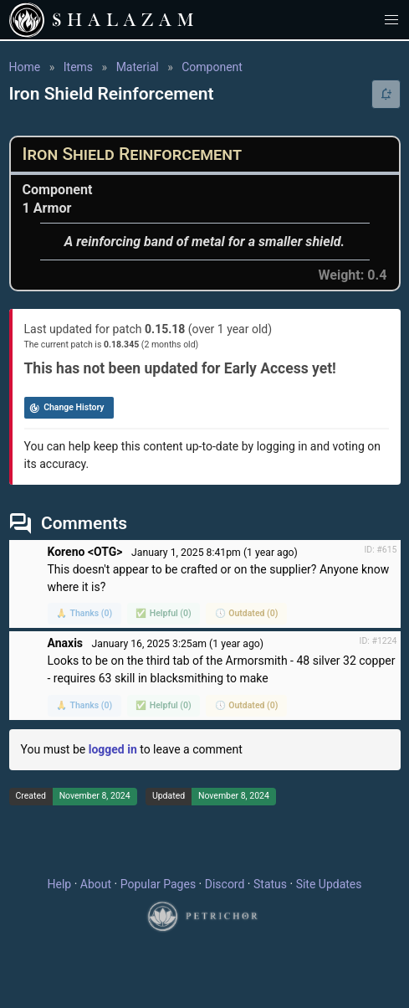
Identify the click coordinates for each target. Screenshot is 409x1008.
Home (25, 67)
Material (137, 67)
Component (212, 67)
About (95, 884)
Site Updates (329, 884)
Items (78, 67)
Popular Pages (158, 884)
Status (270, 884)
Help (60, 884)
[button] (392, 19)
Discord (225, 884)
